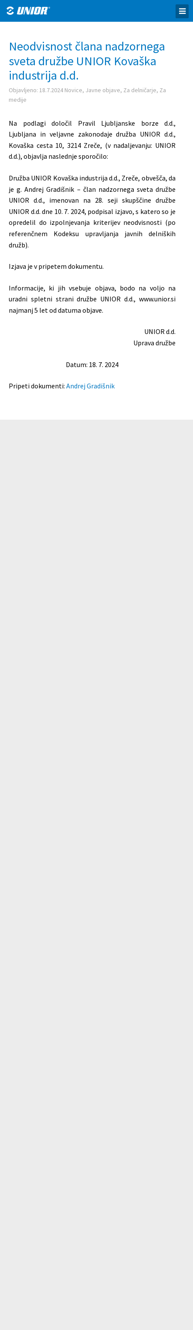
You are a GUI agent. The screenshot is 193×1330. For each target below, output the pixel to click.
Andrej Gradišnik (90, 385)
